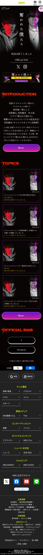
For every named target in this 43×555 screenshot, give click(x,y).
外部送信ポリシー (11, 540)
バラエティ (28, 391)
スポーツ (6, 403)
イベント (27, 428)
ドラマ (5, 397)
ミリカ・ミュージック (32, 527)
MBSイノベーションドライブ (21, 534)
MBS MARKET (8, 464)
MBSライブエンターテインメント (21, 532)
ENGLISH (21, 512)
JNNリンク (26, 509)
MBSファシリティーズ (27, 529)
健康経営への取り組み (13, 509)
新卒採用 (15, 518)
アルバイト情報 (26, 518)
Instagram (21, 349)
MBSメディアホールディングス (12, 524)
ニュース (6, 452)
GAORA (38, 524)
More (21, 147)
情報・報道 (7, 391)
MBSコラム (28, 440)
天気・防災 (28, 452)
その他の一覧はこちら (21, 489)
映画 (5, 428)
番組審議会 (30, 507)
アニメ (26, 397)
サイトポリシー (24, 540)
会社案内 (13, 502)
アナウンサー (8, 440)
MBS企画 (7, 527)
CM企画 (35, 509)
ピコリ (11, 529)
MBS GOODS (29, 464)
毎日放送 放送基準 (25, 502)
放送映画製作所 (18, 527)
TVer (25, 415)
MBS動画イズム (9, 415)
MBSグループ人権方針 (16, 507)
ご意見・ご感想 (22, 544)
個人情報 (35, 540)
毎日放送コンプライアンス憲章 (21, 504)
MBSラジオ (29, 524)
